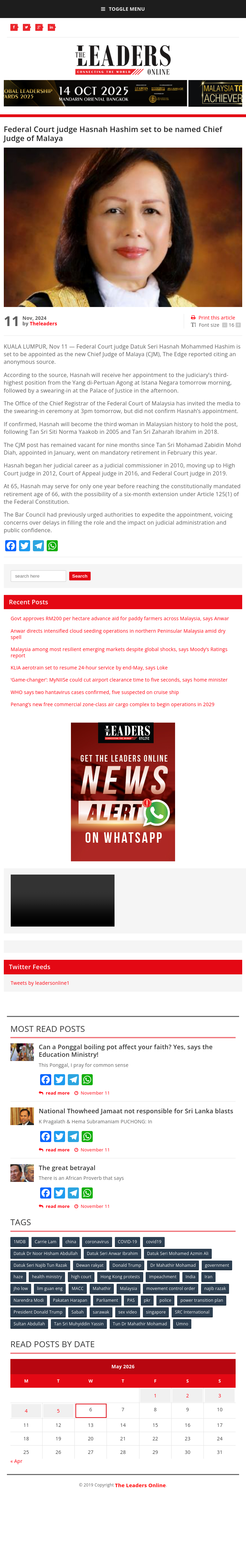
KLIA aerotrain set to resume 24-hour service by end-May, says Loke (89, 667)
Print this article (213, 317)
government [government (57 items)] (26, 1276)
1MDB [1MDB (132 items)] (20, 1242)
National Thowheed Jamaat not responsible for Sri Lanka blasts (136, 1111)
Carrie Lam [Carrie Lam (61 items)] (46, 1242)
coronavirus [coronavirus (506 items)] (99, 1242)
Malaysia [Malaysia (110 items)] (168, 1287)
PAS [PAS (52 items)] (223, 1299)
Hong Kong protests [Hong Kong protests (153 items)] (156, 1276)
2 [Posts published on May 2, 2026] (187, 1404)
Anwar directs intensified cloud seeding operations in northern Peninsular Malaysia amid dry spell (118, 634)
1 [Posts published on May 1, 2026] (155, 1404)
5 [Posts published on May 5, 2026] (58, 1417)
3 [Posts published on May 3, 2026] (219, 1404)
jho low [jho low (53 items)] (58, 1287)
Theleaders (43, 323)
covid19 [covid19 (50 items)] (156, 1242)
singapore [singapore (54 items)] (24, 1322)
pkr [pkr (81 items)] (17, 1310)
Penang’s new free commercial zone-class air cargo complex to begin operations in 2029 (113, 704)
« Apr (16, 1466)
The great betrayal (67, 1168)
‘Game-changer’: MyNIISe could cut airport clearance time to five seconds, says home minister (119, 679)
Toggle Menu (123, 9)
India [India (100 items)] (19, 1287)
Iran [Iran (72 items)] (38, 1287)
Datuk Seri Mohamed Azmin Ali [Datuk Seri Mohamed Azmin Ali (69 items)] (179, 1253)
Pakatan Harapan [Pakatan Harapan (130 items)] (161, 1299)
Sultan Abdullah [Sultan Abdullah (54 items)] (103, 1322)
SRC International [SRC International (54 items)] (60, 1322)
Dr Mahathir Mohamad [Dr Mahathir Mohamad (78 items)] (175, 1264)
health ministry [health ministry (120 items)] (82, 1276)
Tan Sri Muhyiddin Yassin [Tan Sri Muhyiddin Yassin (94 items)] (154, 1322)
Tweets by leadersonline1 (40, 983)
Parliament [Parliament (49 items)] (199, 1299)
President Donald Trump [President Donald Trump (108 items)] (128, 1310)
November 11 (92, 1093)
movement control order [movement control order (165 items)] (38, 1299)
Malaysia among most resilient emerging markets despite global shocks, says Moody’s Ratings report (119, 652)
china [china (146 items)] (72, 1242)
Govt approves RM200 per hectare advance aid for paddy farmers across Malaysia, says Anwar (120, 618)
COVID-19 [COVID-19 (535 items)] (129, 1242)
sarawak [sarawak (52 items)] (192, 1310)
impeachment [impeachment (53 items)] (199, 1276)
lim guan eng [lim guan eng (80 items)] (88, 1287)
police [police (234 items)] (36, 1310)
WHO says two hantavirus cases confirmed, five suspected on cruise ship (95, 692)
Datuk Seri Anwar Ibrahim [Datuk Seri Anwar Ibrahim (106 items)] (113, 1253)
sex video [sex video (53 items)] (219, 1310)
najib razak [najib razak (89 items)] (83, 1299)
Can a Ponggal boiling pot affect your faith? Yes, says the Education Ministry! (126, 1051)
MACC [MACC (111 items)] (116, 1287)
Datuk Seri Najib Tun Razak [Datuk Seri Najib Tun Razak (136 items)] (40, 1264)
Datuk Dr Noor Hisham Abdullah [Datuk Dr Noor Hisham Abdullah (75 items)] (46, 1253)
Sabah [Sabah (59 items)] (169, 1310)
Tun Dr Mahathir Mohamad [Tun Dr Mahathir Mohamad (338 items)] (41, 1333)
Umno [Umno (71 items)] (84, 1333)
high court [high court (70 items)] (116, 1276)
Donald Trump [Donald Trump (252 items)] (128, 1264)
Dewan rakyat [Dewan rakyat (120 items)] (90, 1264)
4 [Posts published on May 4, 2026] (26, 1417)
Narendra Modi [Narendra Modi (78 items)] (119, 1299)
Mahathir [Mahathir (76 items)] (141, 1287)
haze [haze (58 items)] (52, 1276)
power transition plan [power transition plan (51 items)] (73, 1310)
